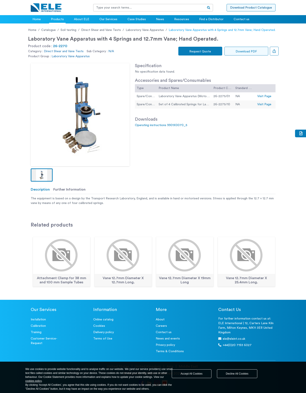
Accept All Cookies (191, 373)
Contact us (241, 19)
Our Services (108, 19)
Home (36, 19)
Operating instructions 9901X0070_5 (161, 125)
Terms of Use (102, 338)
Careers (161, 325)
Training (36, 332)
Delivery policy (103, 332)
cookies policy (33, 380)
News (160, 19)
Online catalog (103, 319)
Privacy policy (165, 345)
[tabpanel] (153, 200)
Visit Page (264, 96)
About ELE (81, 19)
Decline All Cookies (237, 373)
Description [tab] (40, 189)
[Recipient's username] (149, 7)
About (160, 319)
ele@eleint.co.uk (231, 338)
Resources (181, 19)
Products (57, 19)
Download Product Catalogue (251, 7)
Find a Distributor (211, 19)
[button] (42, 175)
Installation (38, 319)
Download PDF (246, 51)
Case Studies (136, 19)
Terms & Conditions (170, 351)
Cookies (99, 325)
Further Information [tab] (69, 189)
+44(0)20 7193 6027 (235, 345)
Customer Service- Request (44, 341)
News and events (168, 338)
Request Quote (200, 51)
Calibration (38, 325)
